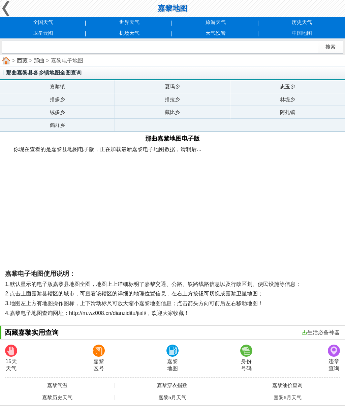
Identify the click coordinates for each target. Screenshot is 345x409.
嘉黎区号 (99, 358)
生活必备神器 (321, 332)
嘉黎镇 (57, 86)
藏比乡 (172, 112)
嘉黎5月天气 (172, 397)
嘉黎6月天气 (288, 397)
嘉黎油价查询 (287, 385)
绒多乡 (57, 112)
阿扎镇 (287, 112)
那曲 (39, 60)
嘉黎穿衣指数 (172, 385)
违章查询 (334, 358)
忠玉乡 (287, 86)
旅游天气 (216, 22)
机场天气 (129, 33)
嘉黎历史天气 (57, 397)
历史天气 (302, 22)
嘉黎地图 (172, 358)
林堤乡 (287, 99)
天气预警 (216, 33)
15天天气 (11, 358)
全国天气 (43, 22)
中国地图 (302, 33)
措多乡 (57, 99)
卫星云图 (43, 33)
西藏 (22, 60)
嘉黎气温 (57, 385)
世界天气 (129, 22)
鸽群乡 (57, 125)
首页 (5, 60)
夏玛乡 (172, 86)
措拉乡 (172, 99)
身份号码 (246, 358)
